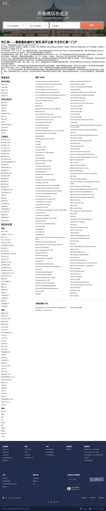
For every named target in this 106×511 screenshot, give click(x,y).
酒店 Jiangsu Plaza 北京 (77, 202)
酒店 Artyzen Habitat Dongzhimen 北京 (81, 140)
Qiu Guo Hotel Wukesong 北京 (43, 274)
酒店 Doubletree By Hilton (77, 160)
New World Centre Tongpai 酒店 (44, 258)
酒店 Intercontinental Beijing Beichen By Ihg (82, 194)
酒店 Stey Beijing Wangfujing (78, 260)
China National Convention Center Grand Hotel (48, 117)
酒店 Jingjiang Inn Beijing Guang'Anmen (81, 211)
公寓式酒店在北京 (7, 457)
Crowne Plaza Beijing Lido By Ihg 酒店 (45, 133)
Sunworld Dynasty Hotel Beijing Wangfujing (82, 95)
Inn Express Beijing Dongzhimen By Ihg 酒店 (47, 188)
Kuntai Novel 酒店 (40, 226)
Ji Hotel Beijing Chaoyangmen (43, 201)
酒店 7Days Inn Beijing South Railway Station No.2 (84, 135)
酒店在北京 (5, 449)
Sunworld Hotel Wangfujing (77, 98)
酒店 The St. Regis (75, 279)
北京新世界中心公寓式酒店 (91, 449)
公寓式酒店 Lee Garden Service (43, 310)
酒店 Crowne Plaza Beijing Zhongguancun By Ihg (83, 157)
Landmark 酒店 (39, 229)
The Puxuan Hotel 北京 (76, 106)
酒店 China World (75, 149)
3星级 (2, 90)
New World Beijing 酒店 (41, 255)
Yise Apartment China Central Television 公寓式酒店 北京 (50, 307)
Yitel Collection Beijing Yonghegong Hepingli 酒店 (83, 129)
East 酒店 (38, 141)
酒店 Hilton (73, 176)
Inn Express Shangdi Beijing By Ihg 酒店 (46, 193)
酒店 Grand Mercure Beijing (77, 165)
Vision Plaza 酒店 (75, 114)
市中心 (3, 231)
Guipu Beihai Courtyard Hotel (43, 169)
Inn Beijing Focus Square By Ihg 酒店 (45, 180)
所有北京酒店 (5, 220)
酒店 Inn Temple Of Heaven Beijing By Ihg (81, 191)
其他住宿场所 (6, 99)
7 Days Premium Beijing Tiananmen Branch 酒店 (48, 84)
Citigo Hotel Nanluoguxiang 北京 (44, 119)
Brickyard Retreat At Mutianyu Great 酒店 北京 (48, 108)
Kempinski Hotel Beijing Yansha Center (46, 218)
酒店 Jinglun (73, 213)
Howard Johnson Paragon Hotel (44, 174)
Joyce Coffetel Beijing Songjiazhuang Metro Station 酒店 (50, 210)
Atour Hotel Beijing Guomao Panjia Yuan (46, 89)
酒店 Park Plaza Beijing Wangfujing (80, 238)
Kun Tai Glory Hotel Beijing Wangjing (45, 223)
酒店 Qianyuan (74, 249)
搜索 (92, 25)
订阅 (96, 479)
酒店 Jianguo (74, 205)
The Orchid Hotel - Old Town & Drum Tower (82, 103)
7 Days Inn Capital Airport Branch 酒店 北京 (47, 81)
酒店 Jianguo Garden (76, 208)
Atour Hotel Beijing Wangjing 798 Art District (47, 98)
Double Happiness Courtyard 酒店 (44, 139)
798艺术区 (27, 455)
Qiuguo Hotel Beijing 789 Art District (45, 277)
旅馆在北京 (5, 452)
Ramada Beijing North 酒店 (42, 280)
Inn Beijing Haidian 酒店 (41, 182)
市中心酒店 (4, 159)
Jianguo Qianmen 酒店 (41, 207)
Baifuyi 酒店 (38, 103)
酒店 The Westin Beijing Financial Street (81, 285)
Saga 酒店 (38, 294)
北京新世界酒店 (88, 460)
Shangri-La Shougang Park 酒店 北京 (80, 81)
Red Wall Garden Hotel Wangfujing (44, 283)
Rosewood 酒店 (39, 291)
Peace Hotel (38, 269)
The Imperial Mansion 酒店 (77, 100)
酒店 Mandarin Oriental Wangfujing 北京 (81, 219)
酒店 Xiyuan (73, 293)
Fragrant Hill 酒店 (40, 150)
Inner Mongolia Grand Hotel (43, 196)
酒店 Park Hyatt (74, 233)
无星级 (3, 95)
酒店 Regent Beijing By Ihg (77, 252)
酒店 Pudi (73, 244)
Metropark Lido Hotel (41, 253)
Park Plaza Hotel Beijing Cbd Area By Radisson (48, 266)
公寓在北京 (5, 455)
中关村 (26, 452)
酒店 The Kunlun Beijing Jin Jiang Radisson (82, 265)
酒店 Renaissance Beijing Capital (79, 254)
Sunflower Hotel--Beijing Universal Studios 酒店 (83, 92)
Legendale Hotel (39, 234)
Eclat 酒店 (38, 144)
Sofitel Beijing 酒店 (75, 89)
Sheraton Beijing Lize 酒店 (77, 84)
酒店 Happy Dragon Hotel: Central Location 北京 (83, 173)
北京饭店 (86, 457)
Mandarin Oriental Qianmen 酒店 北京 (45, 242)
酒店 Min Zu (73, 224)
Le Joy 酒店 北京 (40, 232)
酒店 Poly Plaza (74, 241)
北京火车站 (28, 449)
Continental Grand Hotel (42, 125)
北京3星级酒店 (50, 455)
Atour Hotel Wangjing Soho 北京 (44, 100)
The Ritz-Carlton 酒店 (76, 108)
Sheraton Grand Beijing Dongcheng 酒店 (81, 87)
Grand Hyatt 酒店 (40, 163)
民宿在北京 (5, 460)
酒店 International (75, 200)
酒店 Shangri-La (74, 257)
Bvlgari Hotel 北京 (40, 111)
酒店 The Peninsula (75, 274)
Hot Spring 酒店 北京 (41, 171)
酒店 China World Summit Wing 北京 (80, 151)
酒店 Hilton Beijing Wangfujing (78, 179)
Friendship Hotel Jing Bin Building (44, 152)
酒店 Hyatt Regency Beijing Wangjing (80, 186)
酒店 (2, 102)
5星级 (2, 84)
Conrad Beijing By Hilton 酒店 (43, 122)
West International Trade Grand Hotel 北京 (82, 119)
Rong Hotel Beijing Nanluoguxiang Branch (46, 288)
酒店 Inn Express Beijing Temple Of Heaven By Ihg (84, 189)
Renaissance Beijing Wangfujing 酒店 (45, 285)
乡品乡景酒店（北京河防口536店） (94, 455)
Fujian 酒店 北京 (39, 155)
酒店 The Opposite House (77, 271)
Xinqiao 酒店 (73, 122)
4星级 (2, 87)
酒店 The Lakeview (75, 268)
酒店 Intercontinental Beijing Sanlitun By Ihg (82, 197)
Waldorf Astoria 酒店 (76, 117)
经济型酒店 (4, 142)
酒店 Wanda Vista (75, 290)
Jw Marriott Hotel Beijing (42, 215)
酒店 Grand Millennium (76, 171)
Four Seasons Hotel (40, 147)
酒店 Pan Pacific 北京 (76, 230)
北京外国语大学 (29, 457)
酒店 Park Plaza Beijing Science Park (80, 235)
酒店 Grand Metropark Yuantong (79, 168)
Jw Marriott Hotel (40, 212)
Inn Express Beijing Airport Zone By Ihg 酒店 (47, 185)
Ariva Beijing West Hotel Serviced (44, 87)
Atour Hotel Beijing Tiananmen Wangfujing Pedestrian (50, 95)
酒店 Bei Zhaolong (75, 143)
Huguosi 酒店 (39, 177)
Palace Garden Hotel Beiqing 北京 (44, 264)
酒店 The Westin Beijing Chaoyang (79, 282)
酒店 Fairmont (74, 162)
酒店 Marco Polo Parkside (77, 222)
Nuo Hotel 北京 (39, 261)
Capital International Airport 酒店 (44, 114)
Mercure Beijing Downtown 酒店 (44, 250)
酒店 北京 (73, 132)
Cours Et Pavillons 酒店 (41, 128)
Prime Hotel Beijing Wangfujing (43, 272)
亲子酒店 (3, 148)
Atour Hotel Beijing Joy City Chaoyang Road (47, 92)
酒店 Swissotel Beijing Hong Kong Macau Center (83, 263)
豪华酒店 (68, 449)
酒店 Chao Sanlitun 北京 (77, 146)
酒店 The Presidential (76, 276)
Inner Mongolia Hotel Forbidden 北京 (45, 199)
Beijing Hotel (38, 106)
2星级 (2, 93)
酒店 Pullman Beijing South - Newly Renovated (83, 246)
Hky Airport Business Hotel (91, 452)
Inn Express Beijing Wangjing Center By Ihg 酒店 (48, 191)
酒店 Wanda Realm (75, 287)
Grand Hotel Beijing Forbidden (43, 160)
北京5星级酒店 (50, 449)
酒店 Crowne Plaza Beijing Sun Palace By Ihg (82, 154)
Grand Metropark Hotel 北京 (43, 166)
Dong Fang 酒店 (39, 136)
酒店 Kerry (73, 216)
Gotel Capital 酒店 (40, 158)
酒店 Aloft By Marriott (76, 138)
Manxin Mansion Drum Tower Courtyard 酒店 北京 (49, 244)
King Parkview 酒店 (40, 221)
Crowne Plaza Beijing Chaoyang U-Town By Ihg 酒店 (49, 130)
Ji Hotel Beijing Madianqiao (42, 204)
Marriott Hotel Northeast (42, 247)
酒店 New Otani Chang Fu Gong (79, 227)
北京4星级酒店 (50, 452)
